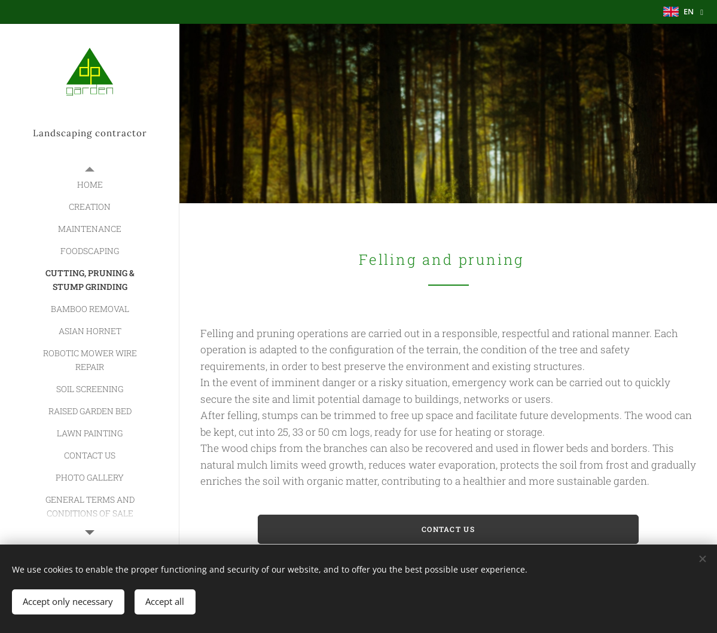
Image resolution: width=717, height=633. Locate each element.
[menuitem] (90, 184)
